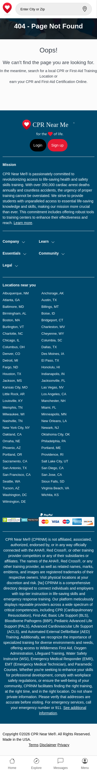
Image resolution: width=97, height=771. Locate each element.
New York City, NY (16, 428)
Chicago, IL (11, 340)
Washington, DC (15, 495)
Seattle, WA (11, 481)
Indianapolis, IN (53, 374)
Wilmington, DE (14, 501)
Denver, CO (11, 354)
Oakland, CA (12, 434)
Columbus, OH (14, 347)
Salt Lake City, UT (54, 461)
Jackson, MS (12, 381)
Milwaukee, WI (14, 414)
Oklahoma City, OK (55, 434)
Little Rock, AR (14, 394)
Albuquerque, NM (16, 293)
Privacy (63, 745)
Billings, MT (50, 307)
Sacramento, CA (15, 461)
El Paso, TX (50, 360)
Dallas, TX (49, 347)
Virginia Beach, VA (55, 488)
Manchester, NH (53, 401)
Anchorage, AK (52, 293)
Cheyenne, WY (52, 333)
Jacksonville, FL (53, 381)
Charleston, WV (53, 327)
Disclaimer (48, 745)
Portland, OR (12, 454)
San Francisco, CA (17, 475)
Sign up (57, 145)
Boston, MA (11, 320)
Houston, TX (12, 374)
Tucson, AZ (11, 488)
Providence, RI (52, 454)
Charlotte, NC (13, 333)
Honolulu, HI (50, 367)
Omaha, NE (11, 441)
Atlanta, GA (11, 300)
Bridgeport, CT (52, 320)
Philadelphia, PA (53, 441)
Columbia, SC (51, 340)
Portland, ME (51, 448)
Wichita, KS (50, 495)
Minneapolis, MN (53, 414)
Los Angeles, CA (53, 394)
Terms (34, 745)
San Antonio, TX (15, 468)
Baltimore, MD (13, 307)
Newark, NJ (50, 428)
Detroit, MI (10, 360)
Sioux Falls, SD (52, 481)
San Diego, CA (52, 468)
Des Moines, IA (52, 354)
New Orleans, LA (54, 421)
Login (37, 145)
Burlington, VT (13, 327)
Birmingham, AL (14, 313)
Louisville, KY (13, 401)
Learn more (23, 223)
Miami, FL (48, 407)
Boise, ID (48, 313)
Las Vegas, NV (52, 387)
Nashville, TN (13, 421)
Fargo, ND (10, 367)
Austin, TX (49, 300)
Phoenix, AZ (12, 448)
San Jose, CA (51, 475)
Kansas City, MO (15, 387)
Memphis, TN (13, 407)
